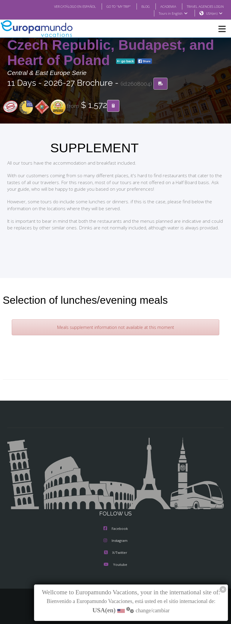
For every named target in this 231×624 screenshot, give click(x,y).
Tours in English (173, 13)
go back (125, 61)
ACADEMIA (162, 6)
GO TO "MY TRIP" (110, 6)
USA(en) (214, 13)
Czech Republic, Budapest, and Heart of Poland (110, 52)
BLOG (139, 6)
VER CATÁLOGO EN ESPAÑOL (63, 6)
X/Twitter (115, 553)
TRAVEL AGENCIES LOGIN (203, 6)
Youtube (115, 565)
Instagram (115, 541)
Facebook (115, 529)
